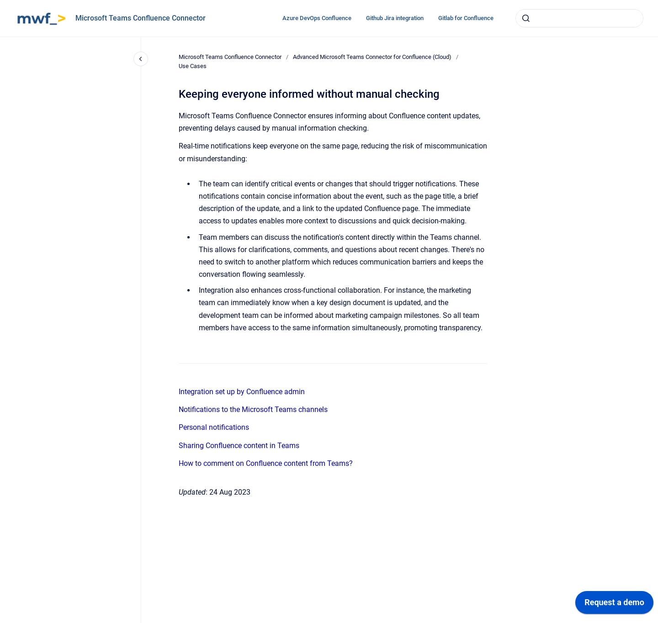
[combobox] (579, 18)
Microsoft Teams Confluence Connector (140, 18)
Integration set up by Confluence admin (242, 391)
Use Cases (193, 66)
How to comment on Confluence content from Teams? (266, 463)
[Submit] (526, 18)
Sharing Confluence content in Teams (239, 445)
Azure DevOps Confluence (316, 18)
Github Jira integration (395, 18)
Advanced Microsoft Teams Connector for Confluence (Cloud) (372, 56)
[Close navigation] (140, 59)
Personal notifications (214, 427)
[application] (614, 604)
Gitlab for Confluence (466, 18)
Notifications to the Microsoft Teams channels (253, 409)
